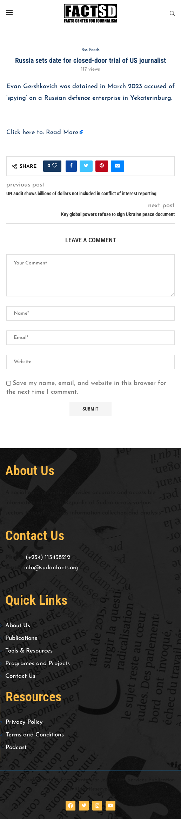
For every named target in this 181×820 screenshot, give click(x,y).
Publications (21, 639)
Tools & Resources (29, 652)
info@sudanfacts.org (51, 568)
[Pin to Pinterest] (101, 166)
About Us (17, 626)
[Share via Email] (117, 166)
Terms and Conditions (35, 736)
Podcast (16, 748)
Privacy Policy (24, 723)
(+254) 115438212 (48, 558)
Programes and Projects (37, 664)
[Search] (172, 13)
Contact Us (20, 677)
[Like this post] (54, 166)
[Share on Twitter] (86, 166)
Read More (62, 133)
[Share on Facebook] (71, 166)
